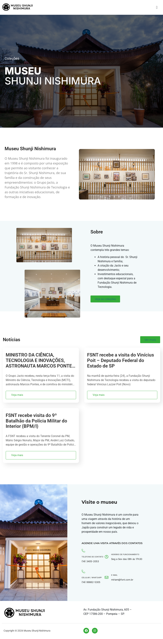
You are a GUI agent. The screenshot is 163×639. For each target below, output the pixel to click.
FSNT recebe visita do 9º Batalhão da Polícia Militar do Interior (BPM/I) (36, 421)
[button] (157, 7)
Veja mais (17, 394)
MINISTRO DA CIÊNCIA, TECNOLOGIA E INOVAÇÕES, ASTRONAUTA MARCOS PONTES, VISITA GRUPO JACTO (41, 363)
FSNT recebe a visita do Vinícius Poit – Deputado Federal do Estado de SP (120, 360)
